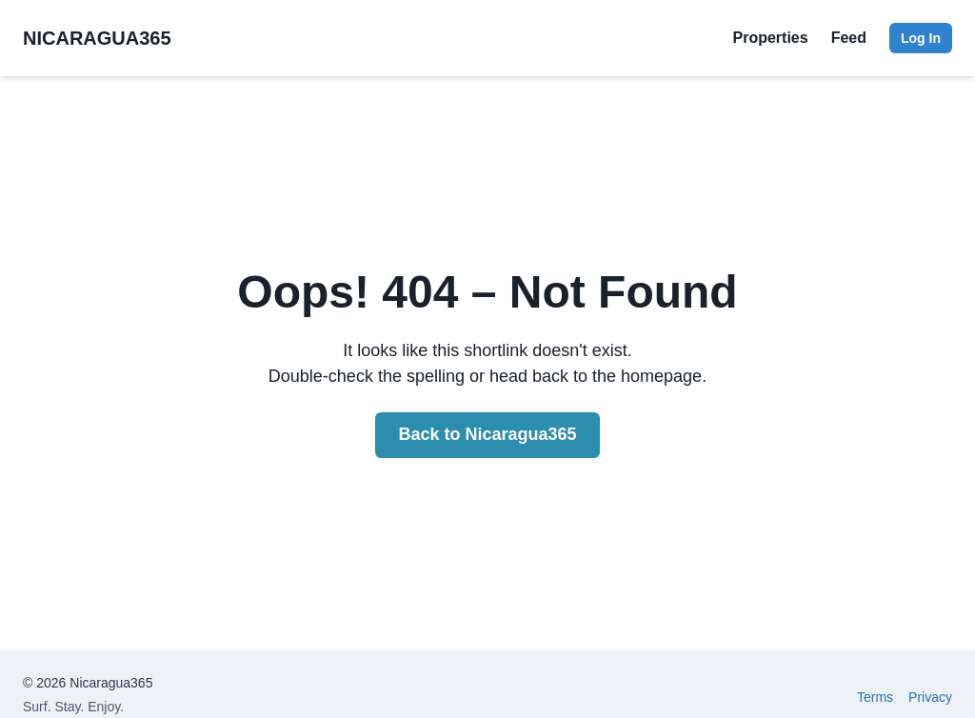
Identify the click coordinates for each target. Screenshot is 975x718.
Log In (921, 38)
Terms (875, 697)
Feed (848, 38)
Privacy (930, 697)
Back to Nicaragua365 (487, 434)
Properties (770, 38)
